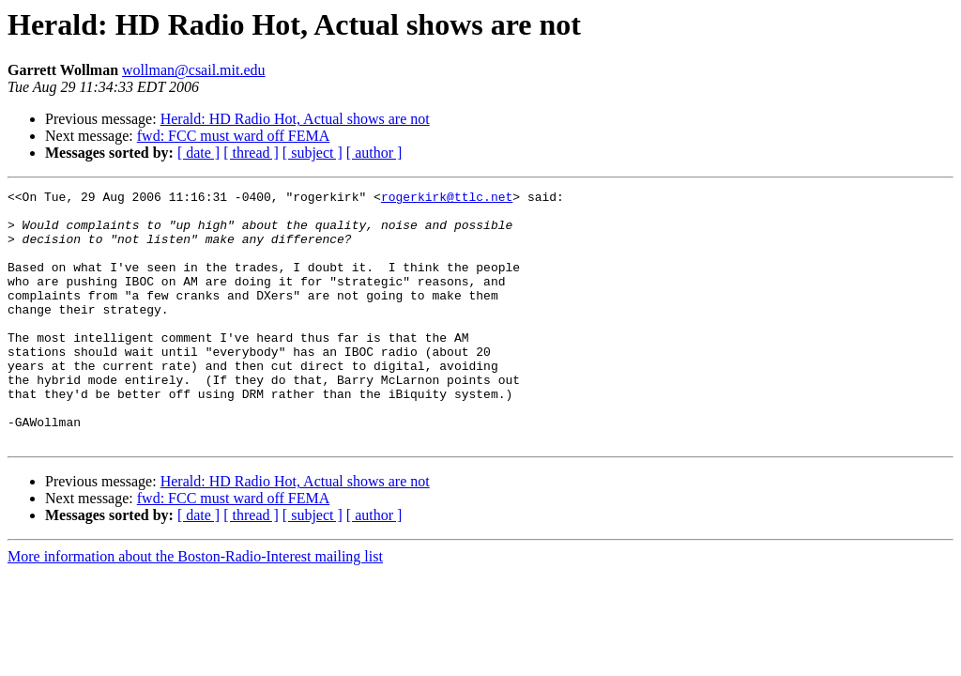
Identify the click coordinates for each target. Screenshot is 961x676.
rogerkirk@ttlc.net (446, 199)
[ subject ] (312, 153)
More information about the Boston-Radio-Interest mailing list (195, 607)
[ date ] (198, 153)
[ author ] (374, 153)
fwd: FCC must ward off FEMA (233, 136)
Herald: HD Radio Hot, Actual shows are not (295, 119)
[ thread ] (251, 153)
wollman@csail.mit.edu (193, 70)
